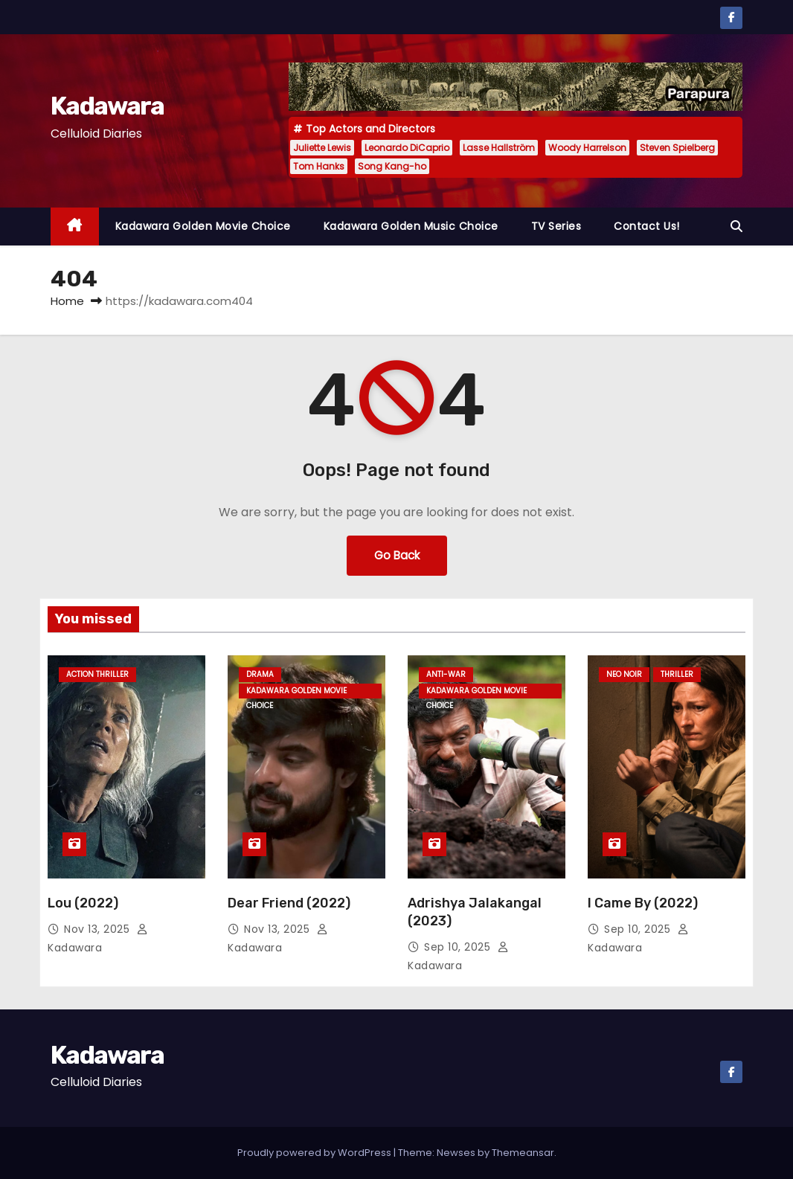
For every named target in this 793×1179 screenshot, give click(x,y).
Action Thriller (97, 674)
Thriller (677, 674)
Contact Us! (647, 226)
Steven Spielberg (677, 147)
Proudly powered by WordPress (315, 1153)
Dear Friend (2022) (289, 903)
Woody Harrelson (587, 147)
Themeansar (523, 1153)
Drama (260, 674)
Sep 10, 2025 (459, 946)
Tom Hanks (318, 166)
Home (67, 301)
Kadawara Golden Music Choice (411, 226)
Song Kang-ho (392, 166)
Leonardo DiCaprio (407, 147)
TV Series (556, 226)
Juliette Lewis (322, 147)
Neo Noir (624, 674)
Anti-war (446, 674)
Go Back (397, 555)
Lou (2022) (83, 903)
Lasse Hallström (499, 147)
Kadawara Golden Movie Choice (203, 226)
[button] (736, 226)
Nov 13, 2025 (98, 929)
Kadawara (107, 106)
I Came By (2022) (643, 903)
